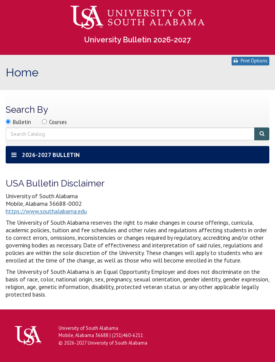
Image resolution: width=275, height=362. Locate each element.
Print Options (250, 60)
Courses (58, 122)
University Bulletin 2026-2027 (137, 39)
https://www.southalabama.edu (46, 211)
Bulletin (22, 122)
